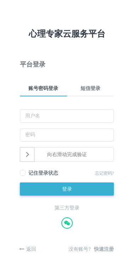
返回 (31, 249)
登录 (67, 189)
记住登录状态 (43, 173)
